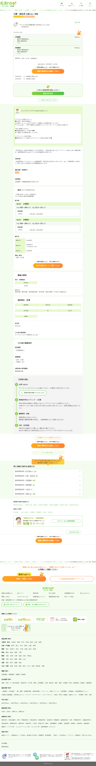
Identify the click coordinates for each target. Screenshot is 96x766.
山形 (35, 642)
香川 (11, 662)
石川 (21, 645)
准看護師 (38, 512)
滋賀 (20, 656)
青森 (18, 642)
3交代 (8, 711)
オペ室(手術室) (14, 683)
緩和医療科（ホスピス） (48, 726)
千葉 (21, 649)
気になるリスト (85, 593)
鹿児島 (38, 666)
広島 (7, 659)
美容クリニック (54, 691)
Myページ (20, 593)
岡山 (11, 659)
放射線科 (86, 723)
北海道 (13, 642)
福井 (25, 645)
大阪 (7, 656)
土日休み (23, 735)
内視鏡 (82, 683)
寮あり (56, 735)
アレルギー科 (35, 726)
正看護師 (32, 512)
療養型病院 (27, 691)
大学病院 (11, 691)
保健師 (18, 674)
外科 (71, 720)
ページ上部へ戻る (48, 452)
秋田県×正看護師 (43, 505)
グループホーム (47, 694)
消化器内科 (33, 720)
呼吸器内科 (24, 720)
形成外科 (28, 723)
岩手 (22, 642)
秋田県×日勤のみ (74, 505)
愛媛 (15, 662)
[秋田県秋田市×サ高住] (48, 489)
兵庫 (15, 656)
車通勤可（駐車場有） (45, 735)
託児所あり (16, 512)
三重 (20, 652)
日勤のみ (50, 512)
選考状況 (36, 593)
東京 (7, 649)
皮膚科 (60, 723)
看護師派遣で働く (54, 596)
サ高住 (44, 512)
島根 (20, 659)
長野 (34, 645)
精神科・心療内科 (76, 723)
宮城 (27, 642)
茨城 (25, 649)
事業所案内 (5, 746)
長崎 (20, 666)
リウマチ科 (10, 726)
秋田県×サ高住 (64, 505)
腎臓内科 (57, 720)
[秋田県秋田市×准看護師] (48, 485)
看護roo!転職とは (7, 593)
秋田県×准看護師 (53, 505)
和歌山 (29, 656)
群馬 (34, 649)
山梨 (30, 645)
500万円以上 (24, 703)
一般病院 (4, 691)
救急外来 (24, 683)
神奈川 (12, 649)
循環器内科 (41, 720)
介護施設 (71, 691)
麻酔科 (4, 726)
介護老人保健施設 (7, 694)
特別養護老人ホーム (81, 691)
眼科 (47, 723)
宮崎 (33, 666)
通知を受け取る (48, 93)
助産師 (23, 674)
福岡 (11, 666)
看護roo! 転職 (18, 10)
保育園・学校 (67, 683)
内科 (18, 720)
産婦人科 (41, 723)
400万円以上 (15, 703)
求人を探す (52, 593)
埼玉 (17, 649)
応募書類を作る (69, 593)
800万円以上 (53, 703)
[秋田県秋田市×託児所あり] (48, 471)
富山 (17, 645)
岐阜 (11, 652)
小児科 (35, 723)
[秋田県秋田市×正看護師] (48, 480)
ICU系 (30, 683)
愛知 (7, 652)
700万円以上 (43, 703)
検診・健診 (58, 683)
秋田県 (27, 10)
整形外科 (21, 723)
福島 (40, 642)
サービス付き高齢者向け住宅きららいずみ (51, 10)
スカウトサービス (22, 596)
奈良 (24, 656)
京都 (11, 656)
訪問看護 (40, 683)
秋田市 (34, 10)
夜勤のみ (21, 711)
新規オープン (6, 735)
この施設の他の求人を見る (48, 100)
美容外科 (4, 720)
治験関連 (89, 683)
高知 (20, 662)
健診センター (73, 694)
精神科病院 (36, 691)
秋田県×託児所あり (18, 505)
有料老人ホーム (19, 694)
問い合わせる (23, 388)
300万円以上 (6, 703)
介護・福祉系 (24, 512)
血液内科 (50, 720)
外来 (7, 683)
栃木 (30, 649)
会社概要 (4, 743)
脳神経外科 (13, 723)
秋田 (31, 642)
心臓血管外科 (86, 720)
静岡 (15, 652)
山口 (24, 659)
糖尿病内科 (64, 720)
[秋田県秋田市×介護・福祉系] (48, 476)
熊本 (24, 666)
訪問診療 (76, 683)
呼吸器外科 (77, 720)
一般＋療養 (19, 691)
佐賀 (15, 666)
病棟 (3, 683)
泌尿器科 (67, 723)
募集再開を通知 (73, 532)
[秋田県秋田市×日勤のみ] (48, 494)
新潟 (12, 645)
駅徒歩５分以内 (32, 735)
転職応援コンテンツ (39, 596)
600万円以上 (34, 703)
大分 (28, 666)
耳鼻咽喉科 (53, 723)
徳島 (7, 662)
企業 (90, 694)
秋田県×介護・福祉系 (31, 505)
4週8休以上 (15, 735)
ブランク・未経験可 (74, 735)
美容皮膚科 (12, 720)
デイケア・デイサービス (33, 694)
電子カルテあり (87, 735)
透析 (35, 683)
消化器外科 (5, 723)
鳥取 (15, 659)
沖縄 (43, 666)
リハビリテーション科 (23, 726)
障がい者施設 (63, 694)
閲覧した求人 (6, 596)
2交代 (3, 711)
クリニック (44, 691)
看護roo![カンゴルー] (5, 10)
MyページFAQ (69, 596)
